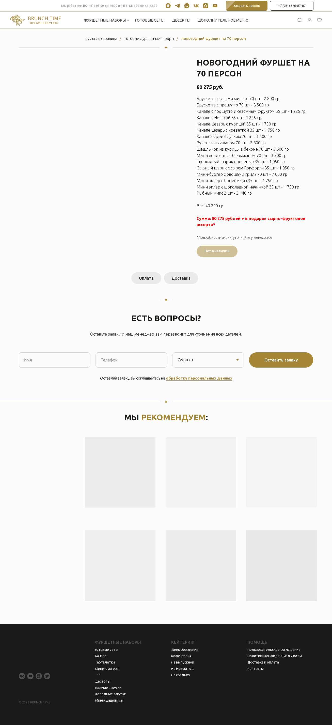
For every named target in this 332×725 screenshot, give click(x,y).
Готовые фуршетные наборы (149, 38)
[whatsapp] (187, 6)
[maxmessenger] (168, 6)
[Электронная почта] (215, 6)
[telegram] (177, 6)
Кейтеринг (183, 642)
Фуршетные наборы (105, 20)
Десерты (181, 20)
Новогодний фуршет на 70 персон (213, 38)
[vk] (196, 6)
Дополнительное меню (223, 20)
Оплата (146, 278)
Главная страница (101, 38)
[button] (299, 20)
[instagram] (205, 6)
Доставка (181, 278)
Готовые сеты (149, 20)
